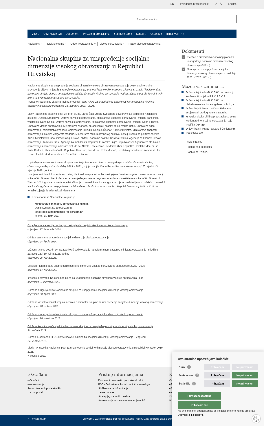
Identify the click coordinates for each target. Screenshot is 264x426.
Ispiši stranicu (192, 142)
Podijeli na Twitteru (195, 152)
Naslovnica (33, 43)
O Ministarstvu (52, 33)
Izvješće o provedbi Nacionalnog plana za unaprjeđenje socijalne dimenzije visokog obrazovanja (82, 277)
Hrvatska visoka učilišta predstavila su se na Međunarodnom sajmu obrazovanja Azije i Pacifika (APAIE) (211, 120)
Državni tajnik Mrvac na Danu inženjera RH (210, 128)
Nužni (182, 374)
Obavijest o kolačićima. (191, 414)
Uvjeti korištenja (152, 419)
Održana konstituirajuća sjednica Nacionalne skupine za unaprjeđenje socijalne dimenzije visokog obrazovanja (90, 326)
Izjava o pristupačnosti (171, 419)
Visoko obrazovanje (111, 43)
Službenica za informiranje (113, 388)
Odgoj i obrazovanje (81, 43)
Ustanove (156, 33)
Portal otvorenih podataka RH (44, 388)
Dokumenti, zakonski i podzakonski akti (120, 380)
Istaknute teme (122, 33)
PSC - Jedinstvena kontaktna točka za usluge (124, 384)
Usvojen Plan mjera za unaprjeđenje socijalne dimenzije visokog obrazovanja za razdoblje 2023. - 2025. (86, 265)
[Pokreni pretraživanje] (232, 19)
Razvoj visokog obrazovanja (144, 43)
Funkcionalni (186, 382)
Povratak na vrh (38, 419)
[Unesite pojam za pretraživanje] (181, 19)
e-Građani (33, 380)
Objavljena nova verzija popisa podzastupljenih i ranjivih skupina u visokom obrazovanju (77, 225)
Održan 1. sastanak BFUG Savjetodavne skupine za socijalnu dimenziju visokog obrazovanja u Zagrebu (86, 337)
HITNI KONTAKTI (176, 33)
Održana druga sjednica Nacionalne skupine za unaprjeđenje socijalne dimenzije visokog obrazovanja (85, 290)
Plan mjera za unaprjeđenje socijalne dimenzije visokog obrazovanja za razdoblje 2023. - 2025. (211, 73)
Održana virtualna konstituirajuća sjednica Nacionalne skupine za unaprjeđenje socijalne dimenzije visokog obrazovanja (95, 302)
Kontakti (141, 33)
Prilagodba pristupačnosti (194, 3)
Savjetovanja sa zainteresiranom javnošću (122, 400)
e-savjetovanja (35, 384)
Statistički (184, 390)
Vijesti (35, 33)
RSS (171, 3)
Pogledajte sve (194, 132)
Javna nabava (106, 392)
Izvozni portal (35, 392)
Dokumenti (72, 33)
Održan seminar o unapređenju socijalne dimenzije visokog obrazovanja (68, 237)
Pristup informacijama (96, 33)
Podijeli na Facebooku (197, 147)
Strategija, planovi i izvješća (114, 396)
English (232, 3)
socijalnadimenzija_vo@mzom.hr (62, 211)
